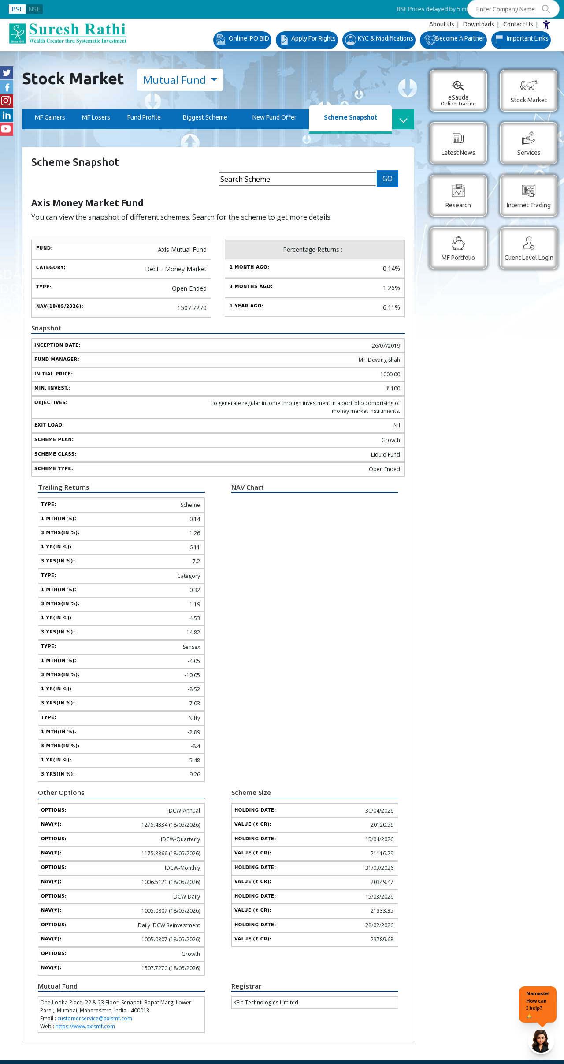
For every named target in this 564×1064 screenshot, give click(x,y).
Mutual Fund (175, 79)
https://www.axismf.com (85, 1026)
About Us (441, 24)
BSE (17, 9)
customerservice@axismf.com (94, 1018)
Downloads (478, 24)
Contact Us (518, 24)
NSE (34, 9)
